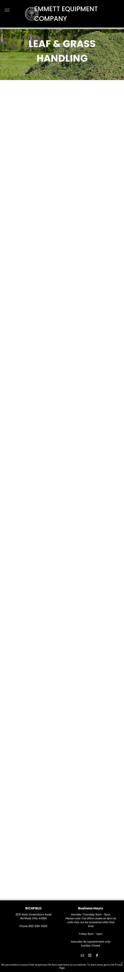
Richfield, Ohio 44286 (33, 918)
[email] (82, 956)
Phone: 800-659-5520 (33, 926)
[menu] (7, 10)
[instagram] (89, 956)
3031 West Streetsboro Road (33, 914)
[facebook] (97, 956)
